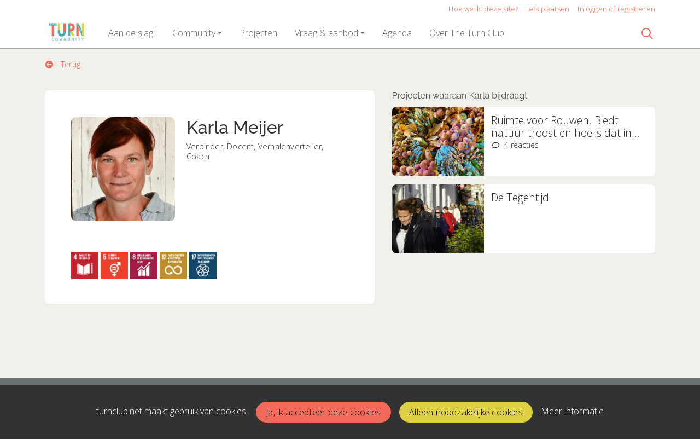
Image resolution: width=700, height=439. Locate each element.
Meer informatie (572, 411)
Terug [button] (62, 64)
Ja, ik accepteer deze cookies (323, 412)
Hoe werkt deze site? (483, 9)
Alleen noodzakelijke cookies (466, 412)
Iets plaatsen (548, 9)
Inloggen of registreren (616, 9)
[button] (132, 33)
